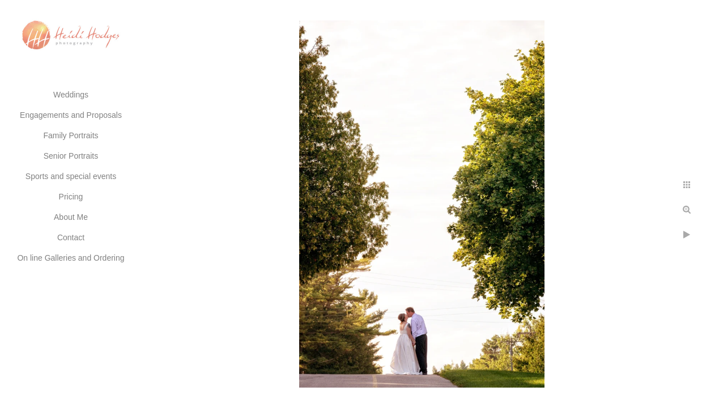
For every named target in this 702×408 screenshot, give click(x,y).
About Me (71, 217)
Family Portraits (70, 135)
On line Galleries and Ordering (70, 257)
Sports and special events (70, 176)
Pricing (71, 196)
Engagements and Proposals (71, 115)
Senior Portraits (71, 155)
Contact (70, 237)
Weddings (70, 94)
